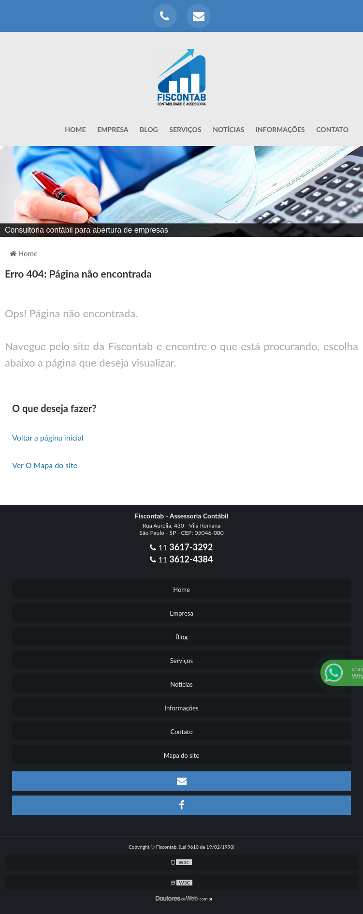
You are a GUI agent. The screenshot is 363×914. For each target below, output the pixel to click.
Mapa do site (182, 755)
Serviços (185, 129)
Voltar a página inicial (48, 437)
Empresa (112, 129)
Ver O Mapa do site (44, 465)
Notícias (228, 129)
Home (75, 129)
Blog (149, 129)
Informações (280, 129)
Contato (332, 129)
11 (181, 547)
